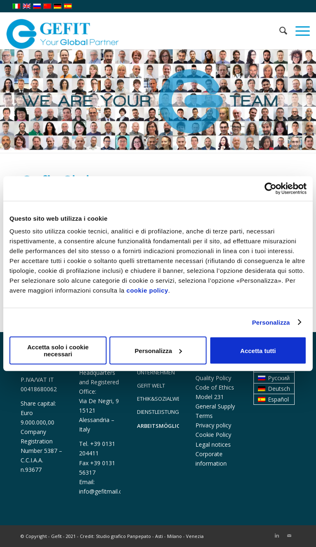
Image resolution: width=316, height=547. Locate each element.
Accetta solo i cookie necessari (57, 351)
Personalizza (271, 322)
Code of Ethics (214, 387)
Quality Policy (213, 378)
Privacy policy (213, 425)
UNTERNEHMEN (156, 372)
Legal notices (213, 444)
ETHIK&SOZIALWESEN (158, 398)
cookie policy (147, 290)
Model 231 (209, 397)
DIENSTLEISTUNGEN (158, 411)
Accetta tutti (258, 350)
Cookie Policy (213, 435)
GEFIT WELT (151, 385)
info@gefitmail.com (105, 491)
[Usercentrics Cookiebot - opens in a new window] (271, 188)
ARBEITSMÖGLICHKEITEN (158, 425)
